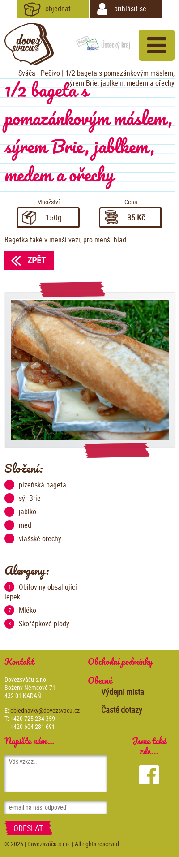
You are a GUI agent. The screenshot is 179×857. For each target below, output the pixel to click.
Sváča (26, 73)
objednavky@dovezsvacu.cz (45, 710)
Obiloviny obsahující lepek (40, 592)
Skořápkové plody (36, 624)
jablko (20, 512)
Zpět (25, 260)
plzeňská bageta (35, 485)
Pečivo (50, 73)
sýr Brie (22, 498)
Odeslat (28, 828)
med (17, 525)
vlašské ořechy (32, 538)
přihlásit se (121, 9)
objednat (47, 9)
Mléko (20, 610)
